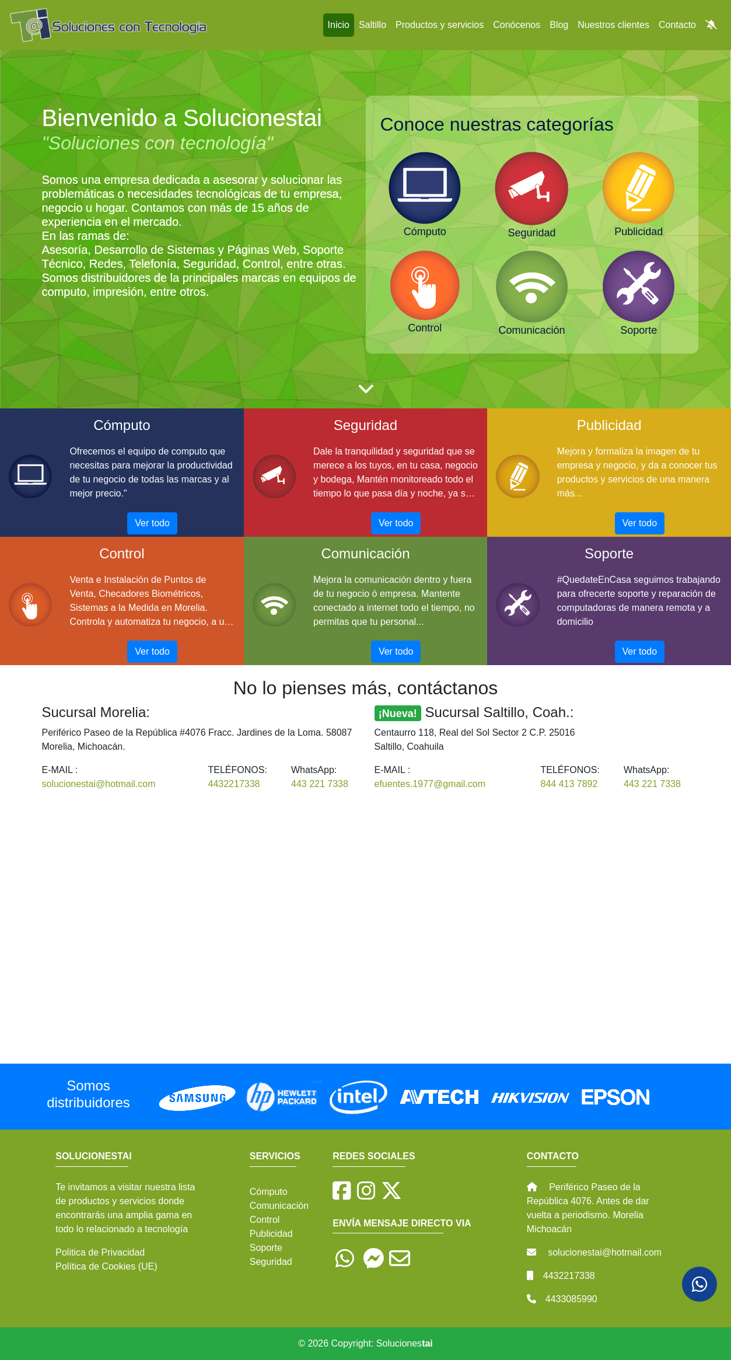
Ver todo (152, 523)
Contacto (677, 25)
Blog (559, 25)
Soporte (266, 1248)
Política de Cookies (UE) (106, 1266)
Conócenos (516, 25)
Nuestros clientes (613, 25)
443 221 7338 (319, 784)
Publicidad (271, 1234)
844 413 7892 (569, 784)
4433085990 (571, 1299)
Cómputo (269, 1192)
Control (265, 1220)
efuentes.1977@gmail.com (430, 784)
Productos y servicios (440, 25)
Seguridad (271, 1262)
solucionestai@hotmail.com (99, 784)
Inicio (338, 25)
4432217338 (234, 784)
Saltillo (372, 25)
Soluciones (404, 1343)
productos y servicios (112, 1201)
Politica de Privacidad (100, 1252)
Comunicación (279, 1206)
